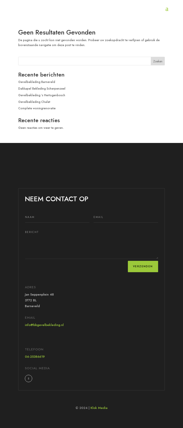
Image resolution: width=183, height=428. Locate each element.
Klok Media (99, 407)
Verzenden (143, 266)
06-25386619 (35, 356)
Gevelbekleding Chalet (34, 102)
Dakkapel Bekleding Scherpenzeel (41, 88)
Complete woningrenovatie (37, 108)
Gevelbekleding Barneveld (36, 82)
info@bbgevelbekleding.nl (44, 325)
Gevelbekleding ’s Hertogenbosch (41, 95)
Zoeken (157, 61)
